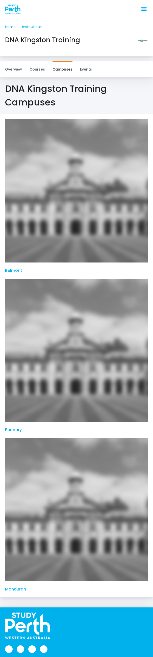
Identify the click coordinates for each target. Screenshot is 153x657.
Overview (13, 69)
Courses (37, 67)
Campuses (62, 67)
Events (86, 69)
